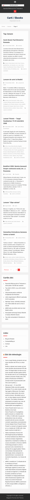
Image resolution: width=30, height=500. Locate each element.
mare (22, 65)
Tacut (18, 108)
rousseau (5, 193)
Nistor (22, 151)
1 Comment (19, 263)
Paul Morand (10, 67)
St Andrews (14, 69)
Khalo (12, 104)
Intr (10, 104)
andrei (6, 100)
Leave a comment (7, 110)
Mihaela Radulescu (18, 261)
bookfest (10, 192)
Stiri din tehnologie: (13, 354)
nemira (19, 192)
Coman (23, 148)
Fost (19, 63)
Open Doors (16, 106)
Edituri (22, 126)
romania (5, 69)
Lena (20, 104)
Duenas (22, 102)
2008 (6, 192)
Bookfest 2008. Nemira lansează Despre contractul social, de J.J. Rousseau (15, 168)
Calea (18, 100)
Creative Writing (7, 102)
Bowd (13, 63)
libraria (21, 259)
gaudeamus (6, 65)
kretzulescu (12, 259)
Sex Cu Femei (13, 153)
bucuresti (13, 100)
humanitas (6, 259)
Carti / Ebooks (15, 17)
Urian (21, 108)
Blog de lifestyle (9, 339)
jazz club (14, 221)
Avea (10, 63)
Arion (6, 146)
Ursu (11, 157)
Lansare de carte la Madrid (12, 79)
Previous (6, 270)
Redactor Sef (6, 153)
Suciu (10, 155)
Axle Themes (20, 498)
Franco (22, 63)
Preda (18, 67)
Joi (10, 65)
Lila (6, 346)
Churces (18, 148)
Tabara (14, 155)
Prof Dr (22, 67)
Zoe (18, 69)
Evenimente (6, 128)
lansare (13, 65)
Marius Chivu (10, 261)
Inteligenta (6, 104)
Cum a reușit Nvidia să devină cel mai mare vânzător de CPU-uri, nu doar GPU (15, 362)
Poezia (21, 106)
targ (18, 155)
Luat (19, 65)
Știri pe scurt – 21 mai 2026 (13, 385)
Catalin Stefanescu (20, 257)
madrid (23, 104)
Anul (10, 100)
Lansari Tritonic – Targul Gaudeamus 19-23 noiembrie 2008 (13, 121)
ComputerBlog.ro (10, 341)
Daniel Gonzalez (16, 102)
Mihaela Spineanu (7, 263)
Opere (4, 67)
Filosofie (17, 174)
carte (21, 100)
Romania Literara (7, 108)
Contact (7, 344)
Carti (16, 63)
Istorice (20, 45)
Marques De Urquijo (8, 106)
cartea (13, 257)
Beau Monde (14, 146)
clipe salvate (8, 221)
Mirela (18, 151)
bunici (6, 257)
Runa (9, 69)
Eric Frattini (15, 150)
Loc (17, 65)
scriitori (14, 108)
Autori (6, 63)
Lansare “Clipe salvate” (11, 202)
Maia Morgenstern (12, 151)
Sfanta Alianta (20, 153)
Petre (15, 67)
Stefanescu (6, 155)
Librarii (19, 237)
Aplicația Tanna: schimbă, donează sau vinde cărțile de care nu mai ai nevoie (15, 303)
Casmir (14, 148)
